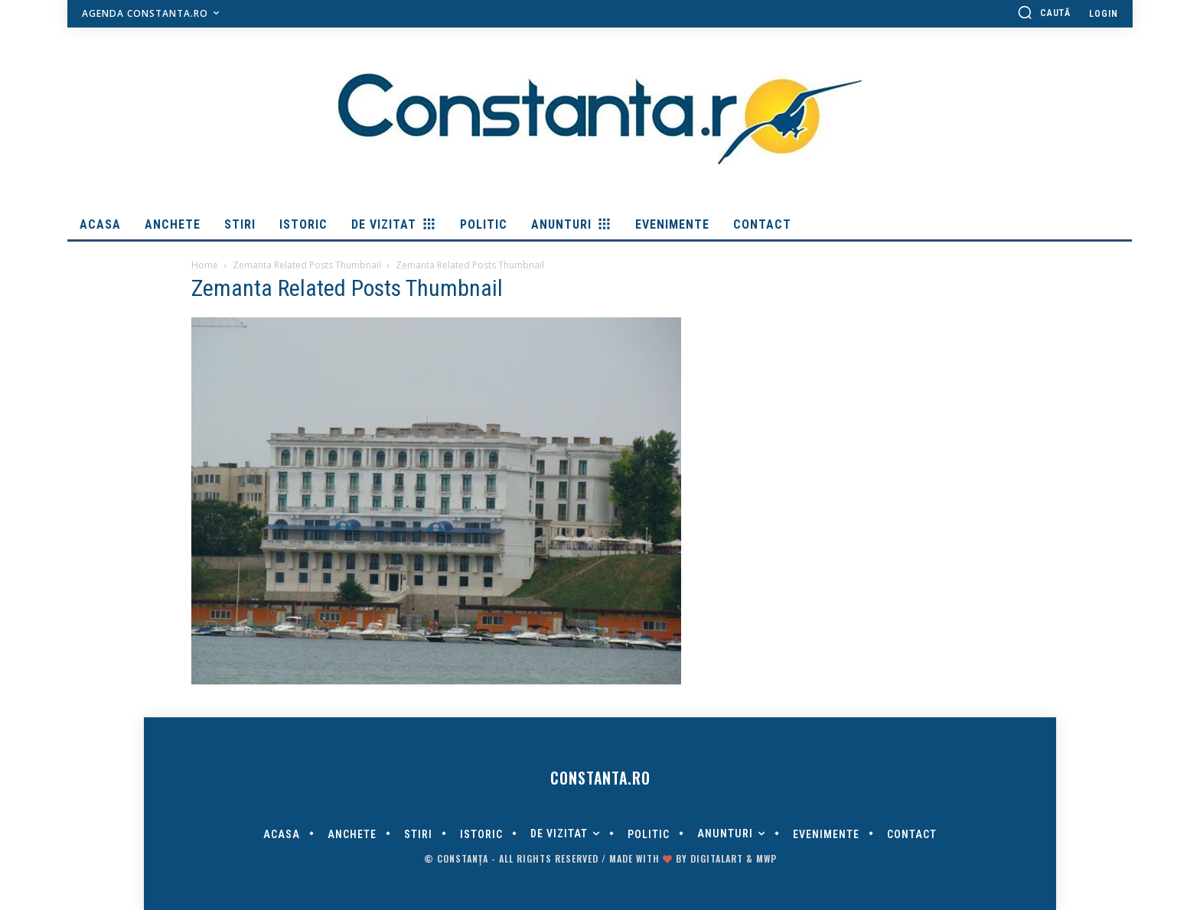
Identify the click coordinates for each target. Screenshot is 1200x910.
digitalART (716, 858)
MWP (766, 858)
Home (204, 264)
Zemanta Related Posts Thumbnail (307, 264)
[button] (1044, 12)
